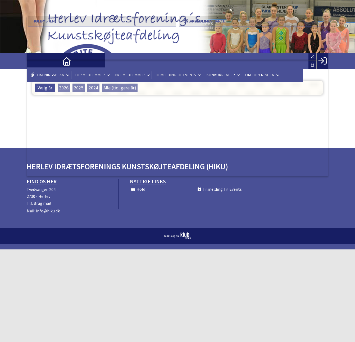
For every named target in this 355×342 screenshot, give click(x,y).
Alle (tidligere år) (119, 88)
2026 (64, 88)
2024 (93, 88)
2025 (78, 88)
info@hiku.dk (48, 210)
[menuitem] (35, 61)
